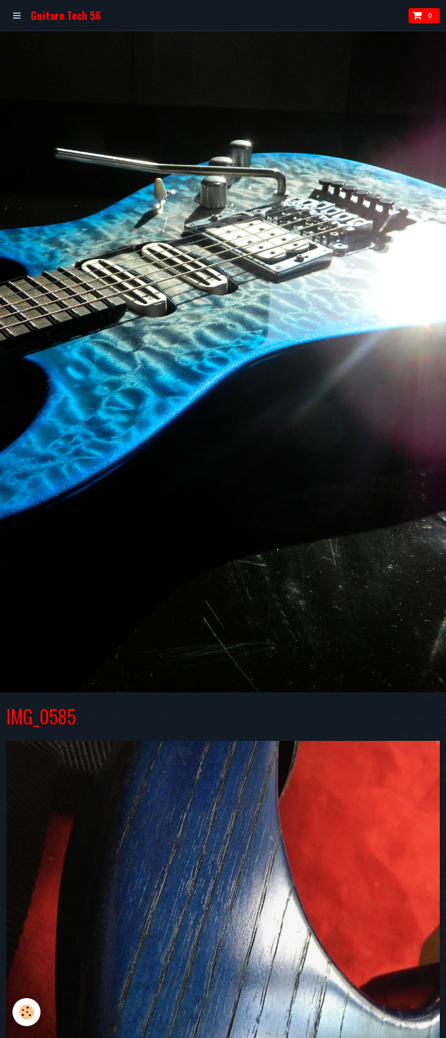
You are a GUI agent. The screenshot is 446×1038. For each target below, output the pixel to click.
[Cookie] (26, 1012)
